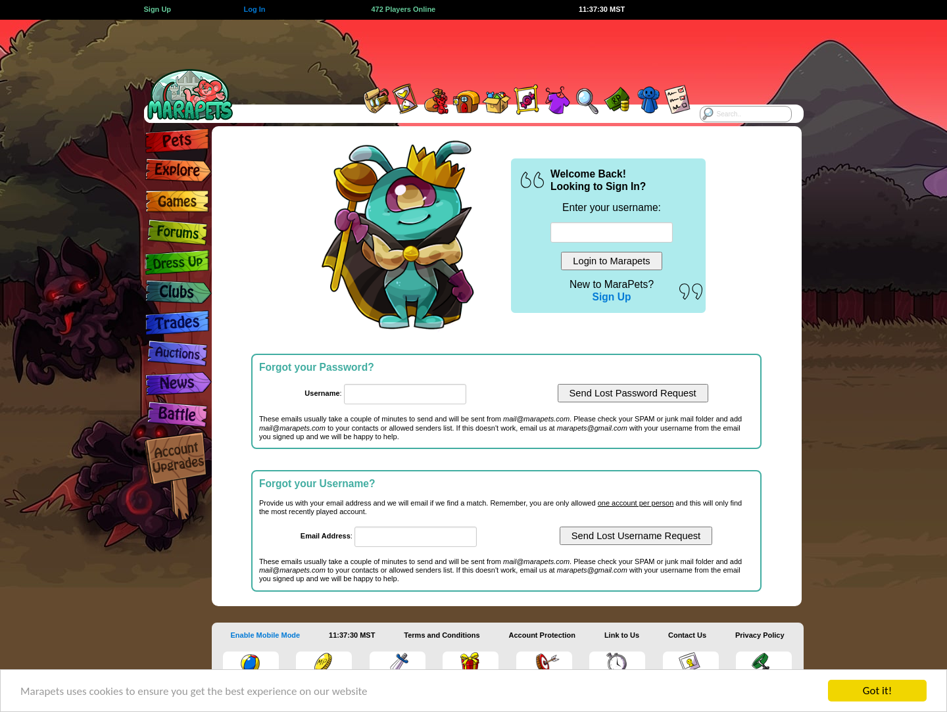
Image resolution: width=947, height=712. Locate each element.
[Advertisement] (461, 49)
